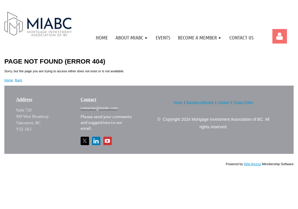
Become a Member (200, 102)
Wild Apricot (252, 164)
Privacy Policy (243, 102)
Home (8, 80)
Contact (223, 102)
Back (18, 80)
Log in (279, 36)
